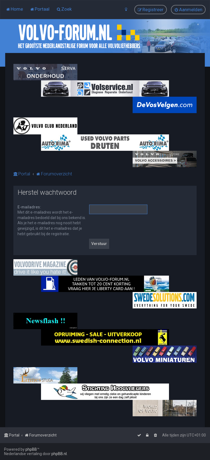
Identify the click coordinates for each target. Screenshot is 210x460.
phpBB (31, 449)
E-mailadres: (29, 207)
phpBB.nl (59, 454)
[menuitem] (14, 9)
